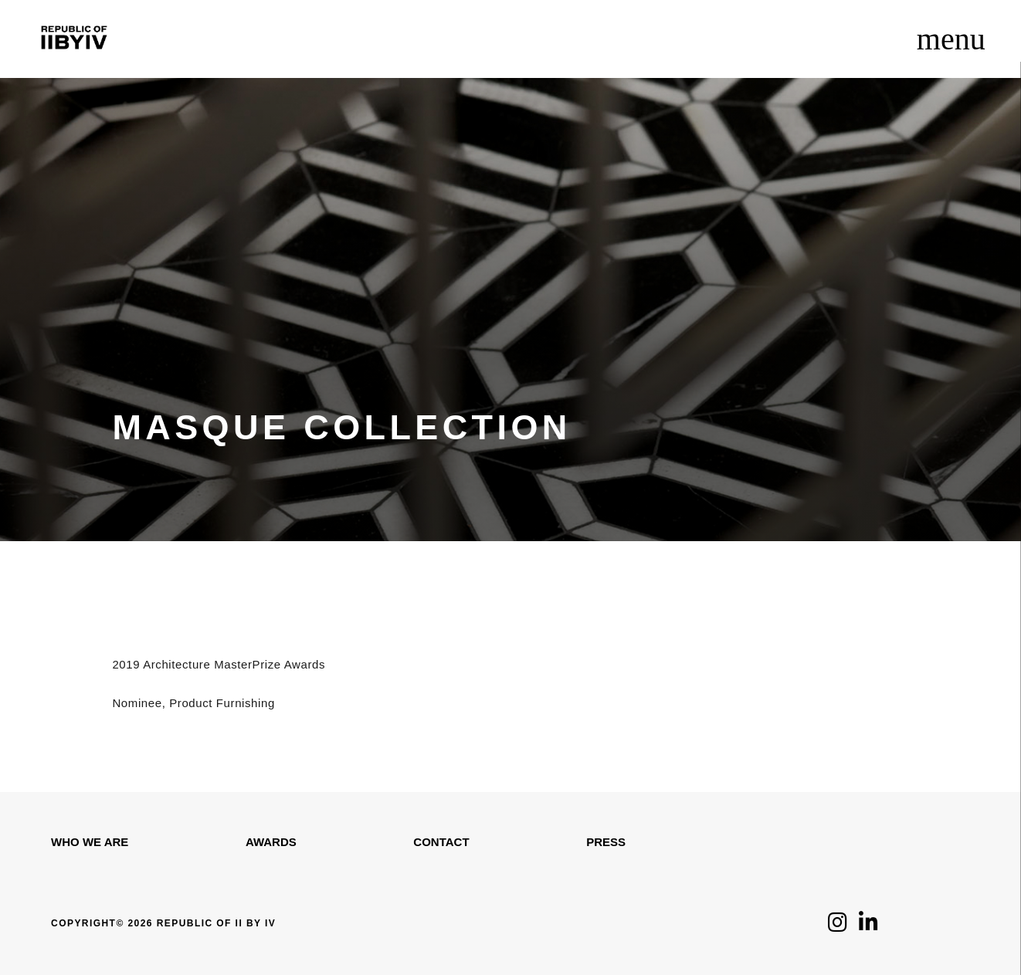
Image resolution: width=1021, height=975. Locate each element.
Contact (441, 841)
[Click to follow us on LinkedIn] (868, 926)
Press (606, 841)
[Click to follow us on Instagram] (837, 926)
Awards (271, 841)
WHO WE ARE (89, 841)
